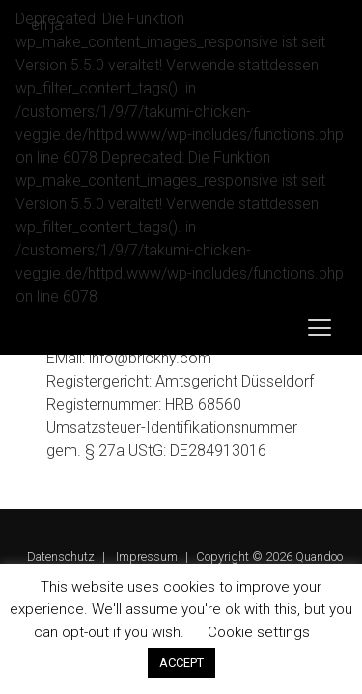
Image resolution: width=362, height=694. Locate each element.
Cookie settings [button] (259, 632)
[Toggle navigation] (319, 327)
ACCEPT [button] (181, 662)
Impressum (147, 556)
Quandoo (319, 556)
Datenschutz (61, 556)
